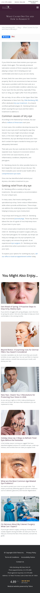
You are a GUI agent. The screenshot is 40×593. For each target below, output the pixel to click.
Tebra (30, 586)
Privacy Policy (31, 553)
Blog (19, 27)
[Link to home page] (17, 7)
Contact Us (20, 562)
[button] (20, 2)
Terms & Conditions (12, 557)
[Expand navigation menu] (37, 7)
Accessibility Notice (28, 557)
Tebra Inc (20, 553)
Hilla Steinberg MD (8, 27)
